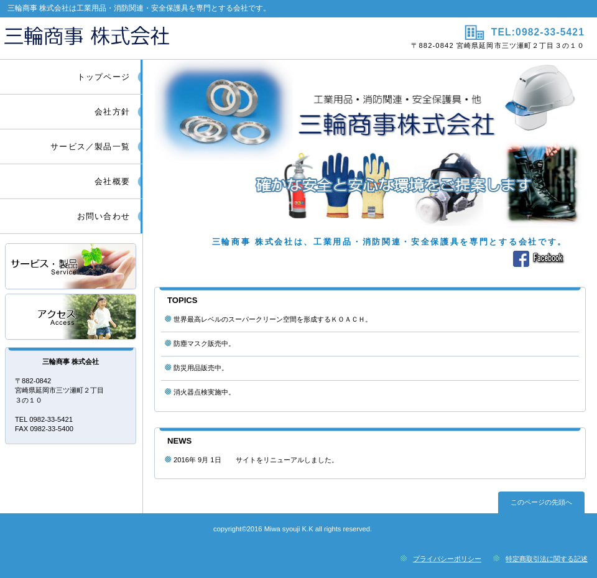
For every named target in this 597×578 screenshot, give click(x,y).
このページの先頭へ (541, 502)
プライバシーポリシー (447, 558)
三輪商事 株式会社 (147, 38)
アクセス (71, 318)
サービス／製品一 (71, 267)
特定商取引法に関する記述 (547, 558)
